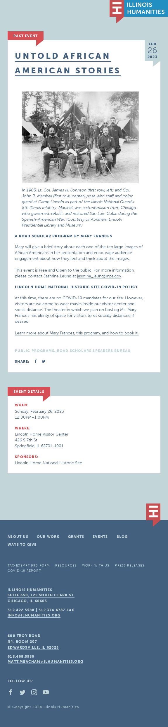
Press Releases (129, 565)
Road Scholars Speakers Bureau (94, 351)
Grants (76, 537)
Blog (122, 537)
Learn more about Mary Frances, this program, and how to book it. (76, 333)
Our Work (48, 537)
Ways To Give (22, 545)
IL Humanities (139, 11)
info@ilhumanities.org (34, 615)
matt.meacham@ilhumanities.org (45, 661)
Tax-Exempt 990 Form (29, 565)
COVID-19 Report (24, 571)
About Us (18, 537)
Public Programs (34, 351)
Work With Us (95, 565)
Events (100, 537)
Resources (66, 565)
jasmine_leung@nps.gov (99, 276)
